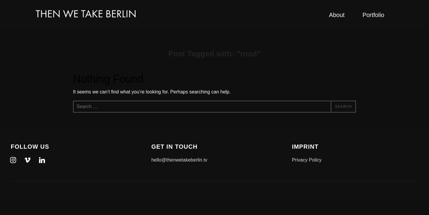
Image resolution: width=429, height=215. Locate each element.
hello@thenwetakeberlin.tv (179, 159)
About (336, 15)
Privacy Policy (307, 159)
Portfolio (373, 15)
